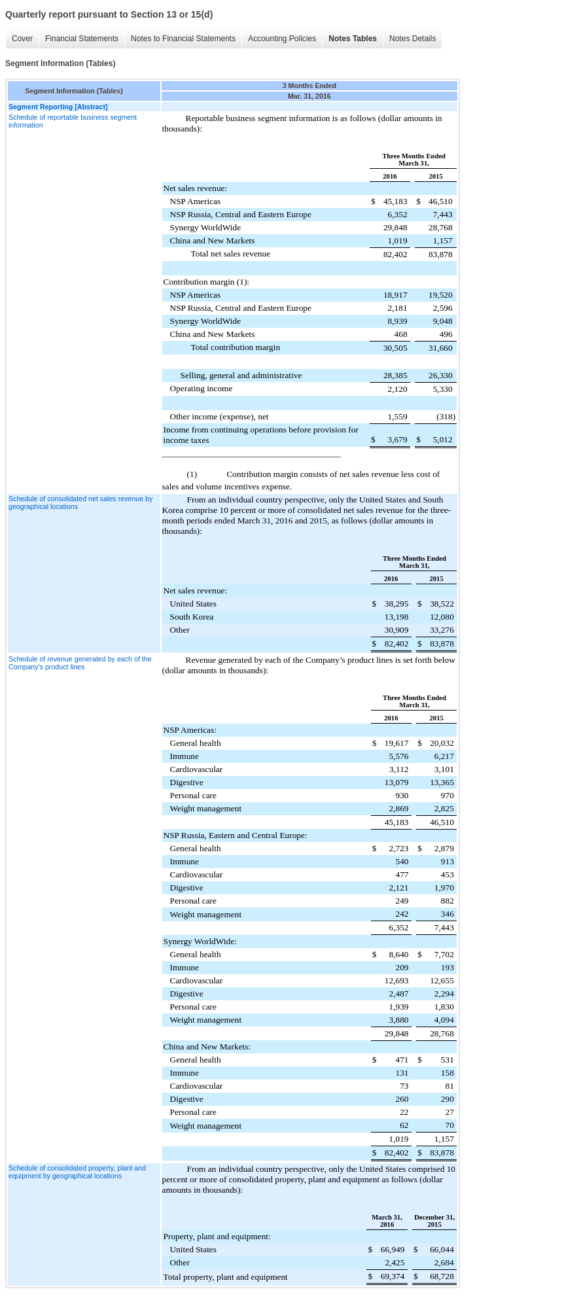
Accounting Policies (282, 38)
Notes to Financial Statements (183, 38)
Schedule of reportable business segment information (73, 121)
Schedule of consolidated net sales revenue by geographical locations (80, 502)
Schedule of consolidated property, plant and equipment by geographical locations (77, 1172)
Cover (22, 38)
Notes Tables (352, 38)
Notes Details (412, 38)
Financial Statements (81, 38)
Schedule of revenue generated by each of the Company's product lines (80, 663)
